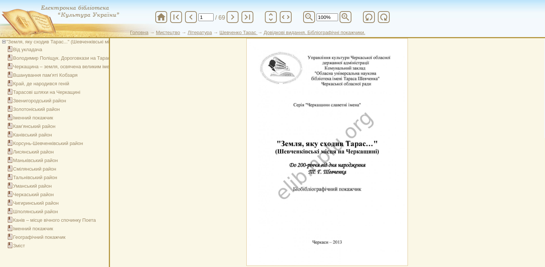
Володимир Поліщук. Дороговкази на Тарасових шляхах (76, 58)
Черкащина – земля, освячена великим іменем (65, 66)
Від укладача (27, 49)
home (161, 17)
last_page (247, 17)
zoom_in (345, 17)
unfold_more (271, 17)
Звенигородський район (39, 100)
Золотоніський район (36, 109)
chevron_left (191, 17)
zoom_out (309, 17)
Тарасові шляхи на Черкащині (46, 92)
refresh (369, 17)
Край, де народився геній (41, 83)
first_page (176, 17)
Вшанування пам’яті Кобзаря (45, 75)
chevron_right (232, 17)
